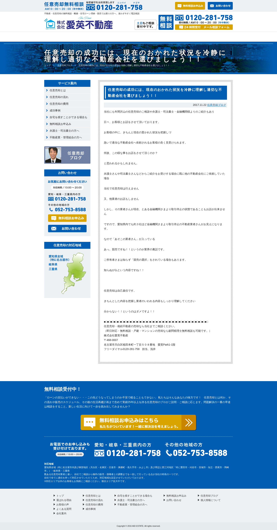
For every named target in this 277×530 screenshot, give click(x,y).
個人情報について (211, 500)
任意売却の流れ (59, 97)
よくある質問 (146, 36)
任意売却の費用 (59, 103)
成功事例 (55, 110)
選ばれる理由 (75, 36)
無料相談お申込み (60, 123)
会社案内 (217, 36)
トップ (50, 36)
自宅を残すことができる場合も (68, 117)
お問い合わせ (182, 36)
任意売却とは (58, 90)
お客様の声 (111, 36)
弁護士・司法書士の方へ (64, 130)
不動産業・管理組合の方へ (66, 137)
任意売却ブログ (65, 65)
